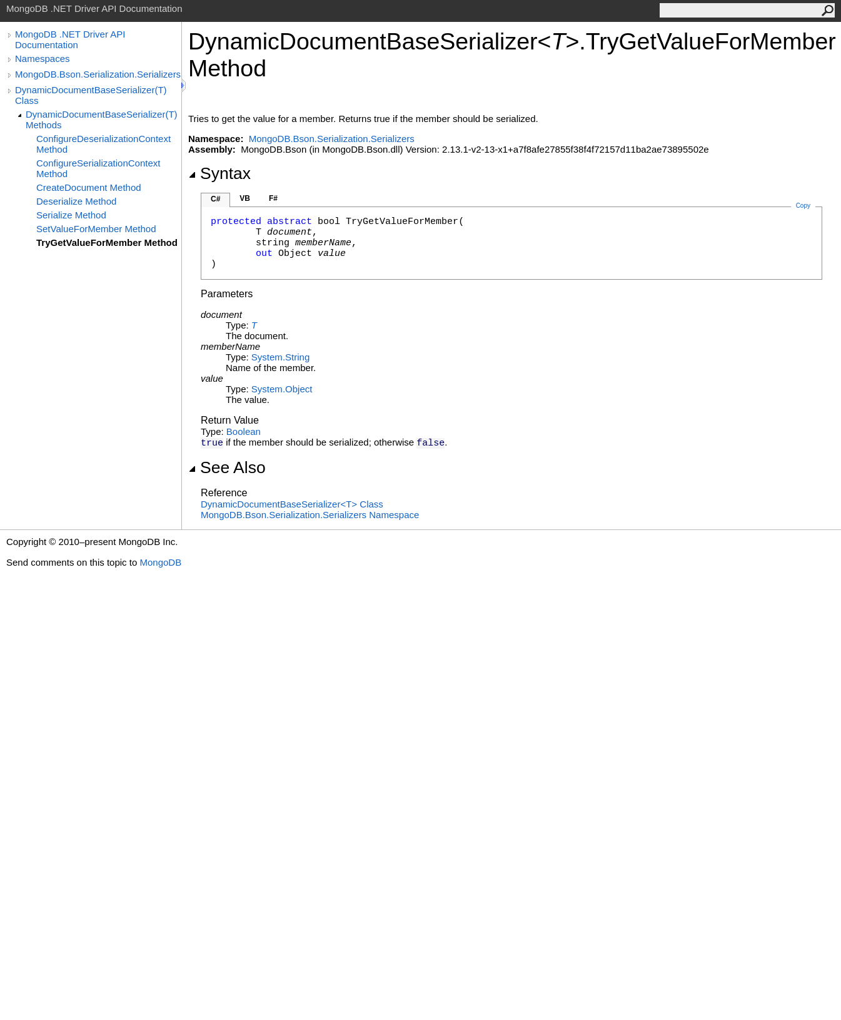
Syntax (219, 173)
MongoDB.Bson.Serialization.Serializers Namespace (310, 514)
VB (244, 198)
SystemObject (282, 389)
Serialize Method (71, 215)
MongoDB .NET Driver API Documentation (70, 39)
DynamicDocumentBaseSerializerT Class (292, 504)
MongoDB (160, 562)
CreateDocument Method (88, 187)
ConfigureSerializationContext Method (98, 168)
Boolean (243, 431)
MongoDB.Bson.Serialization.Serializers (98, 74)
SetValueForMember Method (96, 228)
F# (273, 198)
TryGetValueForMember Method (107, 242)
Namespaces (42, 58)
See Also (227, 467)
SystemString (280, 357)
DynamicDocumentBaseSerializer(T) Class (91, 95)
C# (215, 199)
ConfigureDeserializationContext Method (103, 144)
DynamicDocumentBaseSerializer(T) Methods (102, 119)
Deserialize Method (76, 201)
